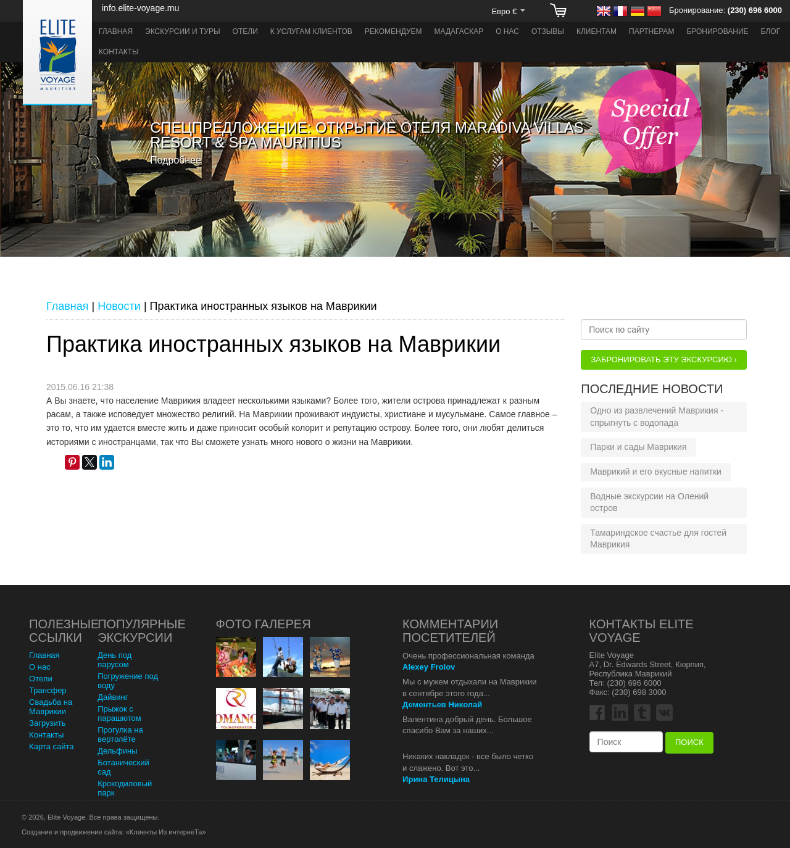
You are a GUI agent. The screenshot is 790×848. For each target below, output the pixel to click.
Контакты (119, 52)
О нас (507, 31)
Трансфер (48, 690)
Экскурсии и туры (182, 31)
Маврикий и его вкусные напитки (655, 471)
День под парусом (114, 660)
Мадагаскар (459, 31)
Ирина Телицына (436, 779)
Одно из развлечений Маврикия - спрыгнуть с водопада (656, 416)
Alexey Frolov (428, 666)
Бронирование (717, 31)
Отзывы (547, 31)
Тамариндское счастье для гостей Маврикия (658, 539)
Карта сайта (51, 746)
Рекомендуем (393, 31)
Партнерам (651, 31)
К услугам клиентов (311, 31)
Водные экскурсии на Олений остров (649, 502)
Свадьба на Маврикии (50, 706)
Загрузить (47, 723)
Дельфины (117, 750)
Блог (771, 31)
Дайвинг (113, 697)
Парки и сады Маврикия (638, 447)
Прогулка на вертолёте (120, 734)
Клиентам (596, 31)
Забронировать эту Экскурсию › (663, 359)
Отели (245, 31)
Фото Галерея (263, 624)
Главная (116, 31)
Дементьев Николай (442, 704)
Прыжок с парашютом (119, 713)
